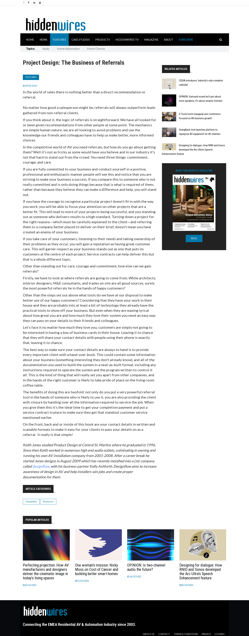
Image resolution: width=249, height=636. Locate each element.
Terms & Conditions (186, 634)
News (43, 39)
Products (102, 39)
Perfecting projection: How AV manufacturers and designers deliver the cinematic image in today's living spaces (46, 571)
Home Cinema (96, 48)
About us (148, 634)
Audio (45, 48)
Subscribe (186, 39)
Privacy (206, 634)
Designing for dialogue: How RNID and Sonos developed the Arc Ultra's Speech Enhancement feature (193, 150)
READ (194, 238)
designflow (40, 466)
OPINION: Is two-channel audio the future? (146, 567)
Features (59, 39)
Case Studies (81, 39)
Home (30, 39)
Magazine (151, 39)
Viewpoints (31, 501)
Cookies (219, 634)
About (168, 39)
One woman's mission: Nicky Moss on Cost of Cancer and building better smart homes (96, 569)
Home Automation (68, 48)
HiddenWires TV (127, 39)
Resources (48, 501)
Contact (164, 634)
